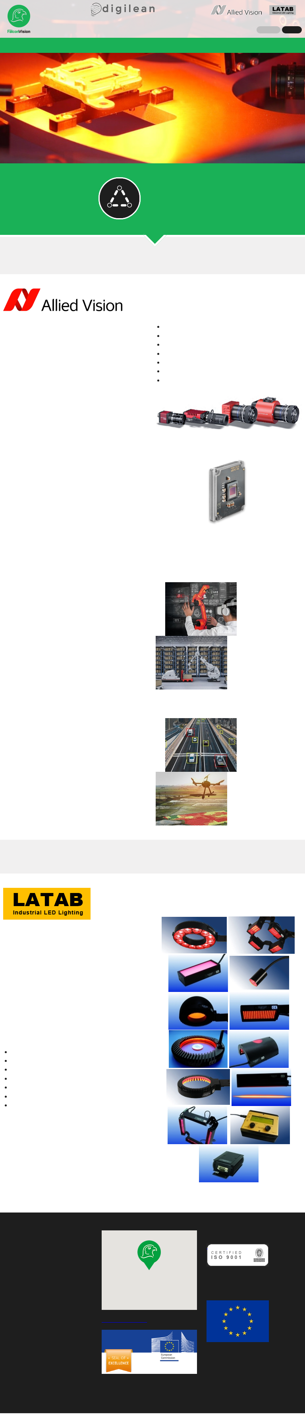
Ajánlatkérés (171, 60)
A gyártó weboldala (32, 321)
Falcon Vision (19, 19)
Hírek (46, 45)
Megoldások (80, 45)
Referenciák (124, 45)
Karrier (286, 45)
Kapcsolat (130, 60)
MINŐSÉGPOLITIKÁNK (234, 1277)
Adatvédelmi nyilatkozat (152, 1401)
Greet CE (214, 45)
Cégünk (20, 45)
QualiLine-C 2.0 (172, 45)
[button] (149, 1256)
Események (251, 45)
